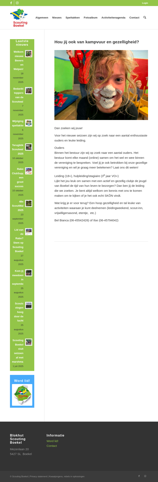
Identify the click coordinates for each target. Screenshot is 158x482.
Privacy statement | (39, 476)
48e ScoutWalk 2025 (18, 206)
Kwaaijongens (56, 476)
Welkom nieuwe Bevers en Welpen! (18, 60)
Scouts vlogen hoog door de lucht (19, 312)
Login (145, 3)
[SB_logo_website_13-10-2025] (18, 17)
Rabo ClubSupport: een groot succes (20, 177)
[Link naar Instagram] (17, 3)
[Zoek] (144, 17)
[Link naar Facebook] (11, 3)
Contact (52, 445)
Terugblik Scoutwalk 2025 (18, 149)
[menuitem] (144, 3)
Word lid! (52, 441)
